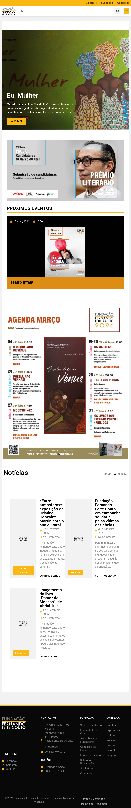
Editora (110, 735)
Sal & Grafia (87, 768)
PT (26, 11)
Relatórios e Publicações (87, 762)
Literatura (20, 653)
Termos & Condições (93, 798)
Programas (112, 755)
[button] (126, 11)
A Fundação (106, 3)
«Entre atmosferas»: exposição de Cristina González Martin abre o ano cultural (52, 513)
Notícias (111, 740)
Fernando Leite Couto (89, 732)
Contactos (123, 3)
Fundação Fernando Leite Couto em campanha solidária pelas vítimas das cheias (108, 513)
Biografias (112, 750)
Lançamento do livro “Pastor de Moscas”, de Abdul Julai (51, 598)
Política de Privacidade (94, 803)
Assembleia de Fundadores (88, 740)
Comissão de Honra (88, 748)
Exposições (113, 730)
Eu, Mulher (22, 95)
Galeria (90, 3)
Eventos (111, 725)
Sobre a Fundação (91, 725)
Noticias (75, 572)
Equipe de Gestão (90, 755)
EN (21, 11)
